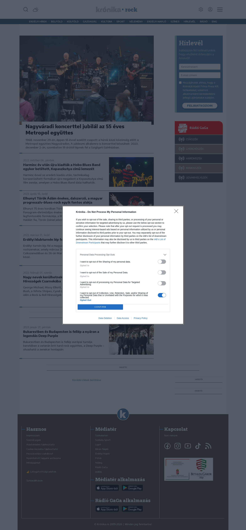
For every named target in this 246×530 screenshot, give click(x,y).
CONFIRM (100, 307)
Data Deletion (105, 318)
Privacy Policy (140, 318)
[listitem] (123, 254)
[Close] (177, 212)
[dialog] (123, 265)
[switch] (162, 262)
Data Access (123, 318)
